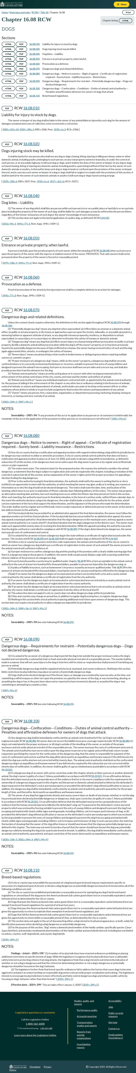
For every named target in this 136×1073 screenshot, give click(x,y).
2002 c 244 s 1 (10, 401)
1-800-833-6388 (46, 1028)
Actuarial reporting (87, 1016)
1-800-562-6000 (35, 1023)
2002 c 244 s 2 (10, 608)
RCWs (35, 12)
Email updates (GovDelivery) (115, 1036)
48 (118, 567)
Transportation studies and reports (87, 1024)
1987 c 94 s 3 (9, 690)
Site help (112, 1022)
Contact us (114, 1028)
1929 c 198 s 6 (10, 181)
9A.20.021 (7, 769)
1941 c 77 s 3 (9, 295)
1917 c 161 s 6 (57, 181)
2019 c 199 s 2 (10, 939)
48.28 (80, 561)
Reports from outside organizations (84, 1035)
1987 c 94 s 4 (40, 839)
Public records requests (115, 1015)
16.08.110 (34, 95)
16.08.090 (34, 81)
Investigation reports (84, 1046)
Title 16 (44, 12)
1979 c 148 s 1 (10, 262)
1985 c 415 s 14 (10, 129)
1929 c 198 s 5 (27, 129)
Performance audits (87, 1010)
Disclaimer (35, 1066)
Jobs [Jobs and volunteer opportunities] (110, 1006)
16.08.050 (34, 58)
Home (5, 12)
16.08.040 (34, 53)
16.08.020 (34, 49)
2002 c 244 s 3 (25, 839)
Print (128, 12)
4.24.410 (104, 217)
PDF (21, 44)
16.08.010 (34, 44)
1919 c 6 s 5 (60, 129)
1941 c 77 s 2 (24, 262)
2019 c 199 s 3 (90, 984)
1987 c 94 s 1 (24, 401)
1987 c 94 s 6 (118, 418)
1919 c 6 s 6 (43, 181)
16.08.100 (34, 88)
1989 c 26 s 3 (24, 608)
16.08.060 (34, 63)
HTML (125, 20)
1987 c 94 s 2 (39, 608)
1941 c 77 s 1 (23, 223)
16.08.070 (34, 68)
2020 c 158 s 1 (10, 839)
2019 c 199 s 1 (64, 979)
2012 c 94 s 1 (9, 223)
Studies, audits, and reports (84, 1002)
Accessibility (114, 1000)
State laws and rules (20, 12)
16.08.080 (34, 73)
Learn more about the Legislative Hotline (35, 1035)
